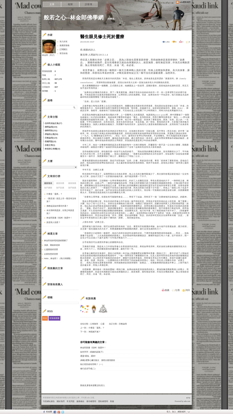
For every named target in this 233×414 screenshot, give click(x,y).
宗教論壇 (123, 324)
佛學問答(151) (51, 130)
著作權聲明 (91, 401)
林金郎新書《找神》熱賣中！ (93, 347)
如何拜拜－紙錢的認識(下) (91, 352)
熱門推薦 (72, 188)
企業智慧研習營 (51, 254)
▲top (188, 398)
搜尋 (74, 107)
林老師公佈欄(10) (52, 149)
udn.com (187, 401)
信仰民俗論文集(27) (53, 123)
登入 (169, 412)
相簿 (70, 4)
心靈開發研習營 (51, 249)
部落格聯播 (54, 318)
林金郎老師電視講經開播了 (56, 240)
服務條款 (80, 401)
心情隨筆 (94, 324)
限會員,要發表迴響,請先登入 (92, 385)
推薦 (167, 290)
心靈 (102, 324)
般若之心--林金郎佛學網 (74, 17)
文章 (52, 4)
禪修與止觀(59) (51, 134)
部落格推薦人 (55, 284)
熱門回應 (60, 188)
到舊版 (111, 19)
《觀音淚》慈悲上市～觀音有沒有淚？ (61, 200)
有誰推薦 (91, 298)
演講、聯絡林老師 (52, 245)
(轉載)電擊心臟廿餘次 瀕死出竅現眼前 (97, 360)
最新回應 (60, 183)
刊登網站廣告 (49, 401)
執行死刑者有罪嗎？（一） (92, 364)
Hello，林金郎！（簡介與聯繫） (58, 258)
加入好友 (63, 41)
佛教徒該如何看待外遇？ (57, 206)
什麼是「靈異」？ (96, 328)
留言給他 (63, 53)
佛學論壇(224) (51, 127)
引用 (177, 290)
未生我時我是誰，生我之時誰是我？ (60, 212)
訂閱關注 (63, 49)
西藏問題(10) (50, 141)
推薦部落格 (64, 45)
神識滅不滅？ (94, 332)
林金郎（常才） (49, 55)
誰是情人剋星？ (53, 222)
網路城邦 (182, 412)
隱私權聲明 (103, 401)
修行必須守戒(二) (87, 368)
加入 (174, 412)
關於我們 (61, 401)
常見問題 (70, 401)
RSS (45, 318)
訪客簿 (88, 4)
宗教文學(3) (50, 145)
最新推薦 (72, 183)
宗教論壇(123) (51, 138)
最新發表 (48, 183)
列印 (187, 290)
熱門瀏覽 (48, 188)
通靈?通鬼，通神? (88, 356)
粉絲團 (49, 412)
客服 (112, 401)
